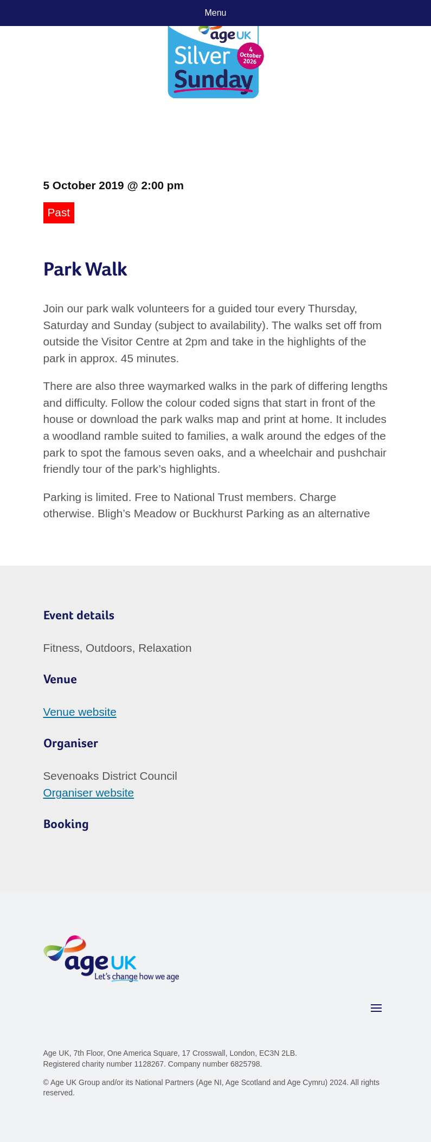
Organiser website (88, 792)
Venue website (80, 711)
